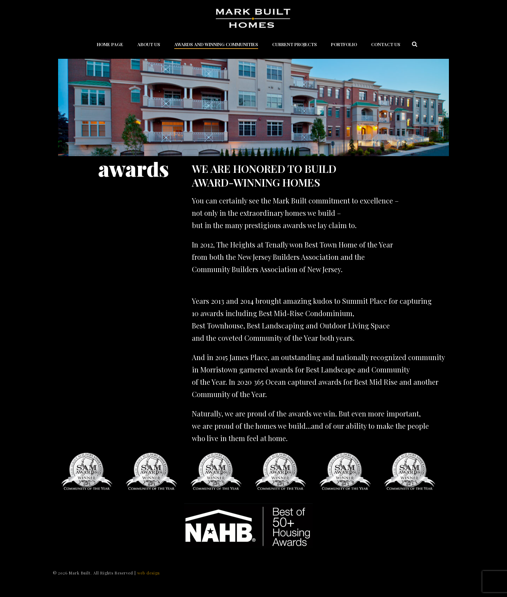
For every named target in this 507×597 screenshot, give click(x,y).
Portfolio (344, 44)
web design (148, 573)
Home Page (110, 44)
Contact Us (385, 44)
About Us (148, 44)
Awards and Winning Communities (216, 44)
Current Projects (294, 44)
